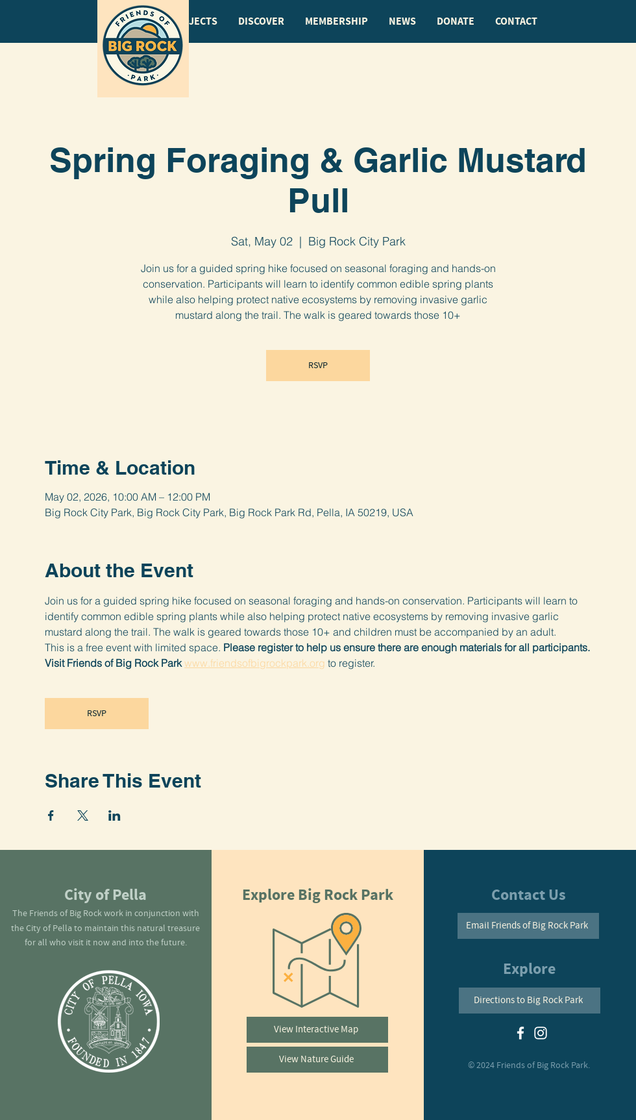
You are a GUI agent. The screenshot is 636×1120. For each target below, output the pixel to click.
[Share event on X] (83, 815)
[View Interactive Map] (317, 1030)
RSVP (318, 365)
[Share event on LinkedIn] (114, 815)
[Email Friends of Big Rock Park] (528, 926)
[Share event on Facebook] (51, 815)
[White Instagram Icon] (540, 1033)
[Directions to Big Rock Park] (529, 1001)
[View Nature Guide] (317, 1060)
